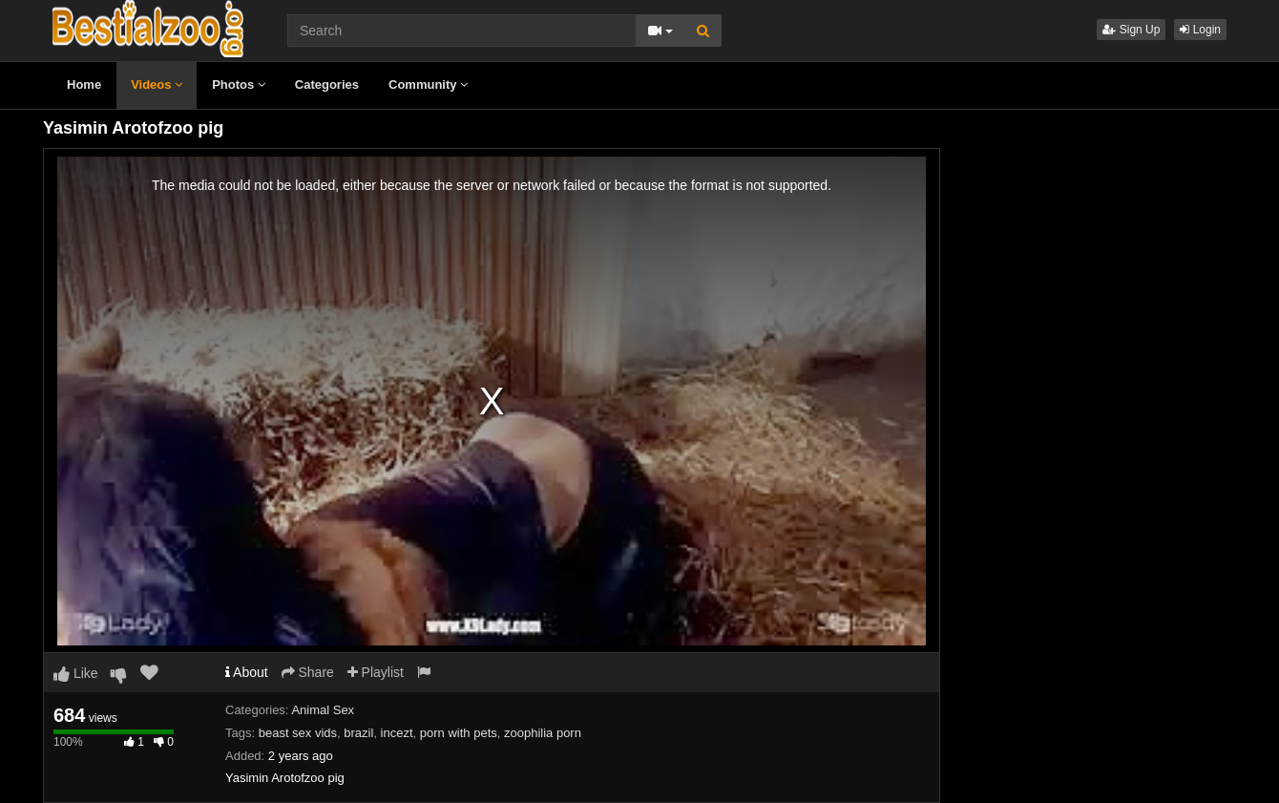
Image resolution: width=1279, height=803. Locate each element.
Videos (156, 84)
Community (428, 84)
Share (308, 672)
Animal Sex (322, 710)
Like (75, 673)
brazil (358, 733)
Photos (238, 84)
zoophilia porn (542, 733)
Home (84, 84)
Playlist (375, 672)
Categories (327, 84)
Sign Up (1131, 29)
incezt (397, 733)
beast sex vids (298, 733)
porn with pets (458, 733)
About (246, 672)
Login (1200, 29)
